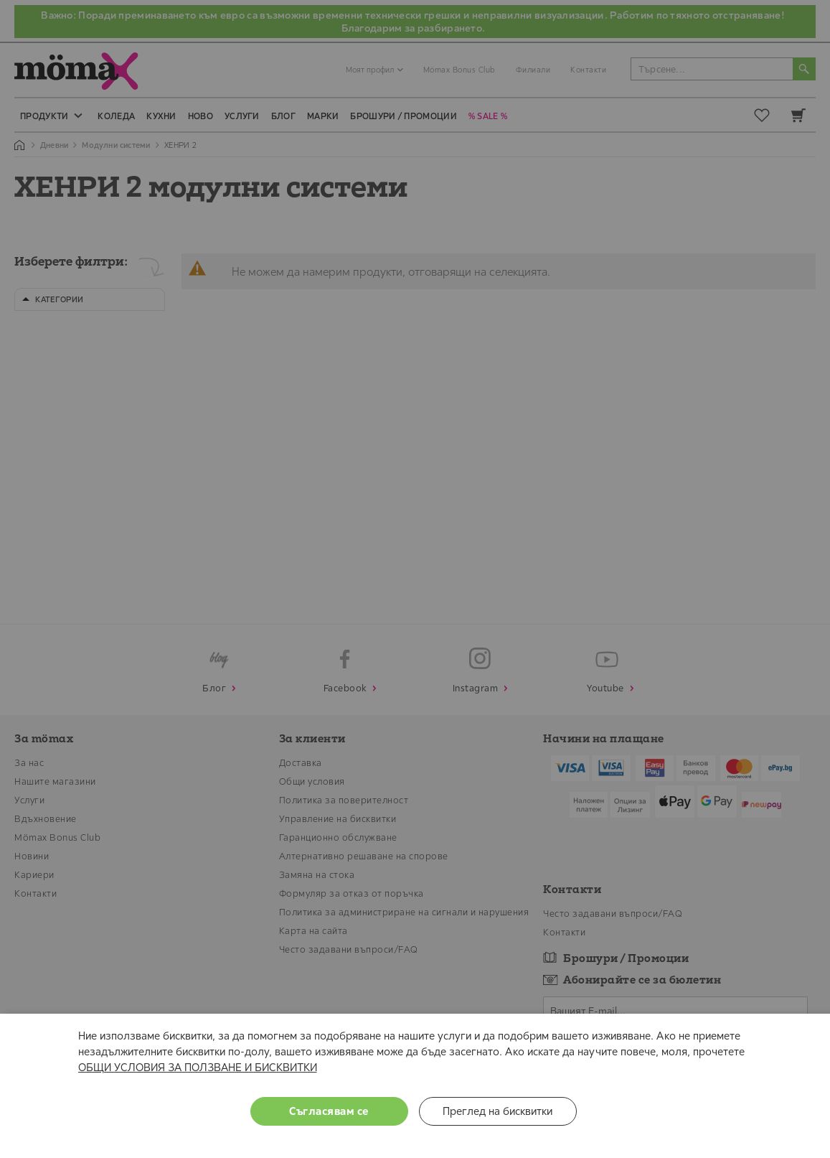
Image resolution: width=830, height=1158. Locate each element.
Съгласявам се (329, 1111)
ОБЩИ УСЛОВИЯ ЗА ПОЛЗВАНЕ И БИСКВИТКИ (197, 1067)
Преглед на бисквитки (497, 1111)
